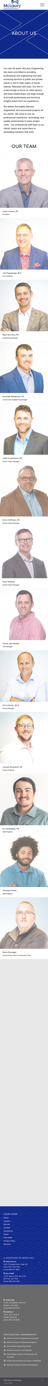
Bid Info (7, 1224)
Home (6, 1234)
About (6, 1218)
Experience (8, 1231)
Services (7, 1244)
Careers (7, 1221)
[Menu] (41, 5)
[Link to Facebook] (42, 1380)
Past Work (8, 1237)
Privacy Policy (9, 1241)
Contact (7, 1228)
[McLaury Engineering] (20, 5)
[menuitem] (41, 5)
